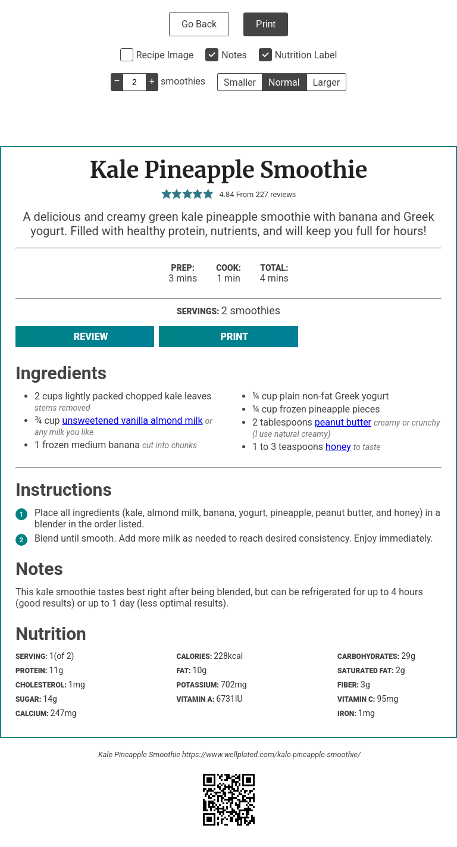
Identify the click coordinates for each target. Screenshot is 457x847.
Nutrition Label (306, 55)
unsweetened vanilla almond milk (132, 420)
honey (338, 446)
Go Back (199, 24)
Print (266, 24)
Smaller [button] (240, 82)
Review (85, 336)
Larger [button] (326, 82)
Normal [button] (284, 82)
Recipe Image (165, 55)
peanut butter (343, 422)
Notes (234, 55)
